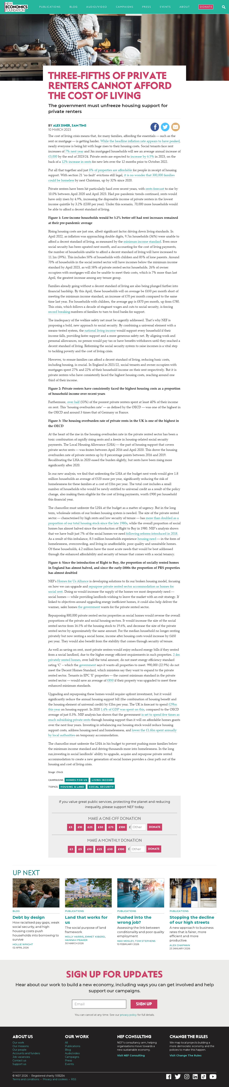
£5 (70, 827)
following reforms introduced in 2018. (152, 534)
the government (88, 607)
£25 (89, 827)
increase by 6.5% (142, 156)
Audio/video (96, 6)
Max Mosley (125, 940)
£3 (71, 849)
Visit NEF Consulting (131, 1055)
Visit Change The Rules (185, 1055)
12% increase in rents (76, 162)
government (87, 665)
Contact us (19, 1060)
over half (72, 402)
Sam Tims (79, 125)
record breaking (59, 312)
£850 (110, 680)
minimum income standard (142, 242)
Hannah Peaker (76, 940)
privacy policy (128, 1014)
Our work (18, 1042)
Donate (206, 6)
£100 (122, 827)
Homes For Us (76, 780)
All (66, 1042)
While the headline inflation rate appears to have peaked (140, 141)
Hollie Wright (23, 944)
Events (165, 6)
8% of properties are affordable (110, 170)
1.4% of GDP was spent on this (122, 709)
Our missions (21, 1046)
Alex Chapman (180, 945)
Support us (19, 1064)
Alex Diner (61, 125)
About (184, 6)
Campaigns (124, 6)
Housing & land (72, 786)
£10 (80, 827)
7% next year (73, 151)
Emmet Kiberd (95, 936)
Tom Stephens (145, 940)
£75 (110, 827)
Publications (50, 6)
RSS (73, 1079)
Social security (101, 786)
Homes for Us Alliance (73, 581)
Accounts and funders (26, 1053)
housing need (147, 539)
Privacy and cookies (55, 1079)
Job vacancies (21, 1057)
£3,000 (52, 156)
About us (23, 1036)
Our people (19, 1049)
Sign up (144, 1004)
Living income (102, 780)
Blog (73, 6)
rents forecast (155, 189)
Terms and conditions (26, 1079)
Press (146, 6)
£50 (100, 827)
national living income (100, 330)
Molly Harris (74, 936)
